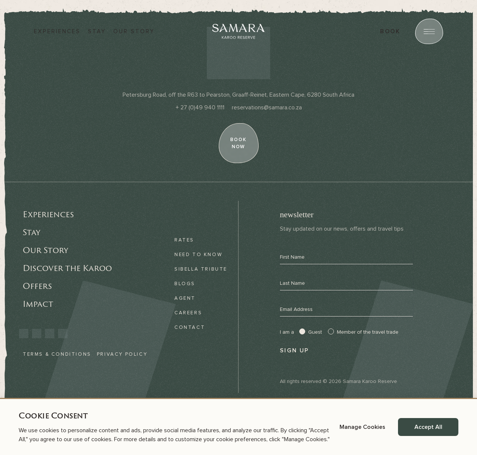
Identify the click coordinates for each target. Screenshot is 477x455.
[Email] (267, 107)
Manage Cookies (362, 427)
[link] (23, 333)
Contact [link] (189, 327)
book (390, 31)
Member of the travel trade (367, 332)
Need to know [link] (198, 255)
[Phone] (200, 107)
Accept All (428, 427)
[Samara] (238, 31)
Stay (97, 31)
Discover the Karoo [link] (67, 268)
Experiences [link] (48, 214)
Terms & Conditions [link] (57, 354)
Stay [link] (31, 232)
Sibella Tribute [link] (200, 269)
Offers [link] (37, 286)
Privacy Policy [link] (122, 354)
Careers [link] (188, 313)
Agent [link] (185, 298)
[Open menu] (429, 31)
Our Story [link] (45, 250)
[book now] (238, 143)
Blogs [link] (184, 284)
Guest (315, 332)
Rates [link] (184, 240)
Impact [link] (38, 304)
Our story (134, 31)
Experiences (57, 31)
